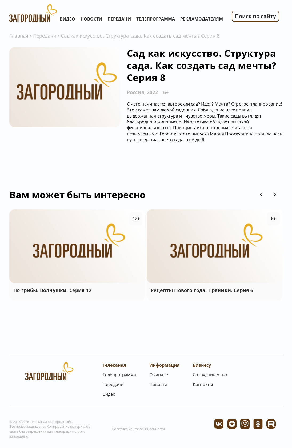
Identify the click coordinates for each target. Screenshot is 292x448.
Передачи (119, 19)
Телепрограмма (155, 19)
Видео (67, 19)
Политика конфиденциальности (138, 428)
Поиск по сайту (255, 16)
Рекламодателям (201, 19)
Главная (18, 36)
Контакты (203, 384)
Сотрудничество (210, 375)
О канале (158, 375)
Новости (91, 19)
